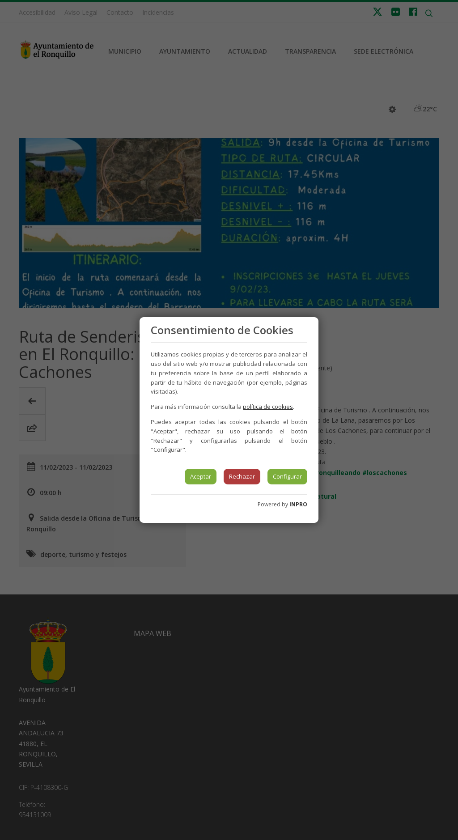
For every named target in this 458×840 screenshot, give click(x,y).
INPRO (298, 504)
